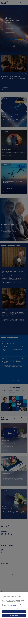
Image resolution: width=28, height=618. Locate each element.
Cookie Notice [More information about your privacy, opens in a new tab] (13, 605)
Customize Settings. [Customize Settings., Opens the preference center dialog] (14, 608)
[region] (14, 605)
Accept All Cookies (14, 615)
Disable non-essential (14, 611)
